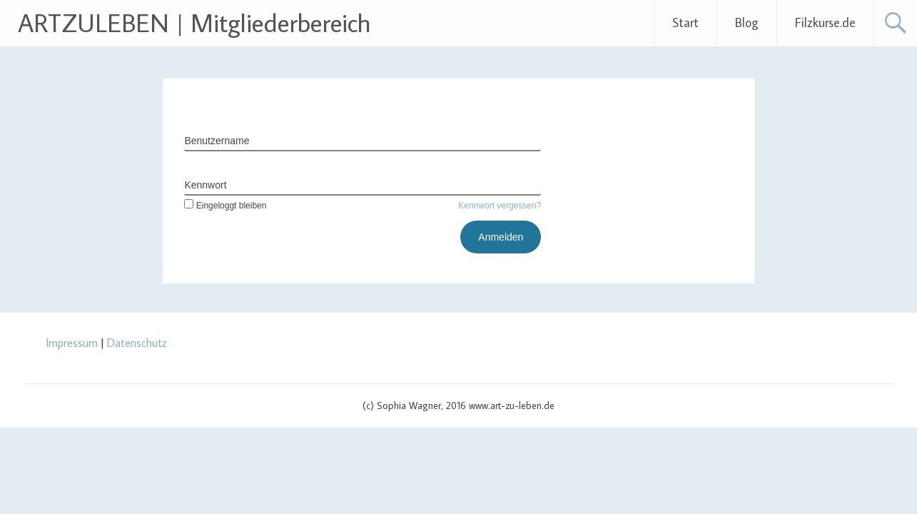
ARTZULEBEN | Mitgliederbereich (194, 22)
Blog (747, 22)
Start (685, 22)
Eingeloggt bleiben (225, 206)
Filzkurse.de (825, 22)
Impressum (72, 343)
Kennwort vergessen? (499, 206)
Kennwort (205, 185)
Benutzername (216, 140)
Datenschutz (137, 343)
